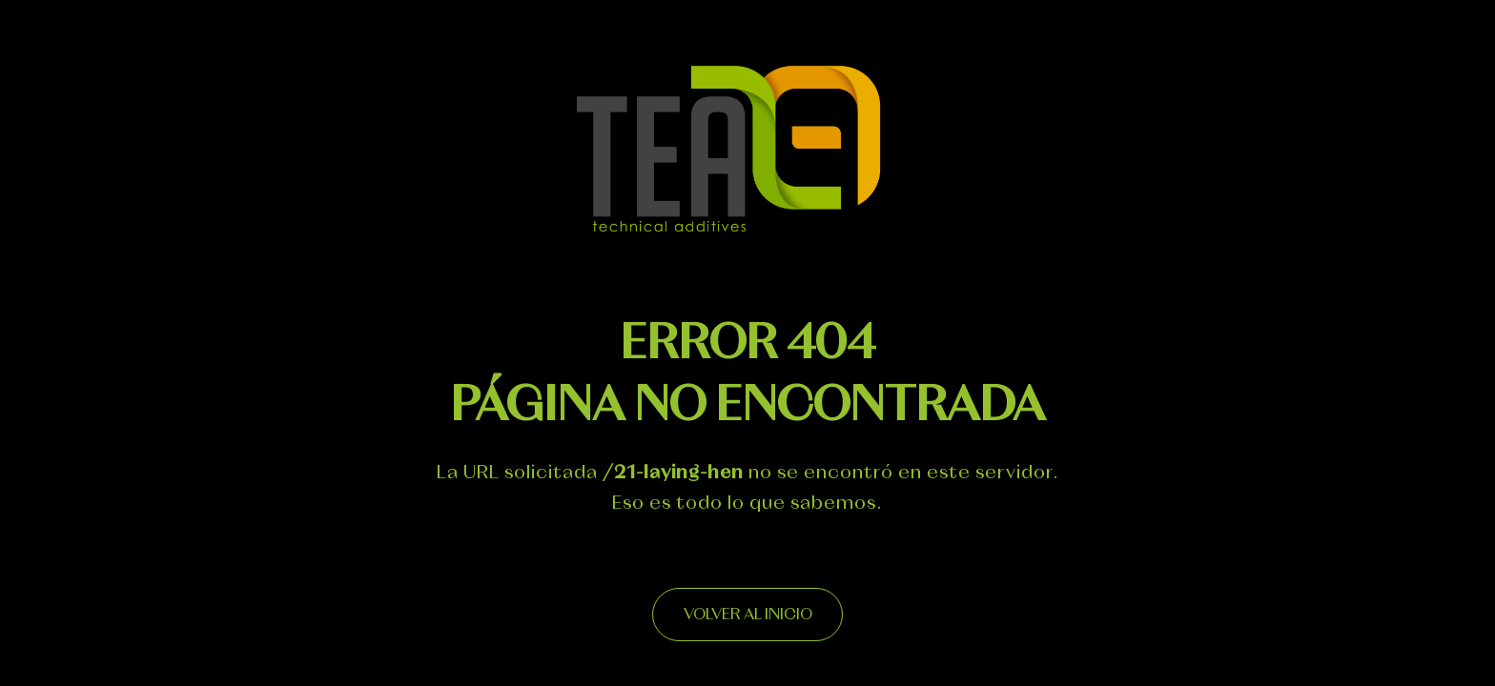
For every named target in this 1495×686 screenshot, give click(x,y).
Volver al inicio (748, 615)
